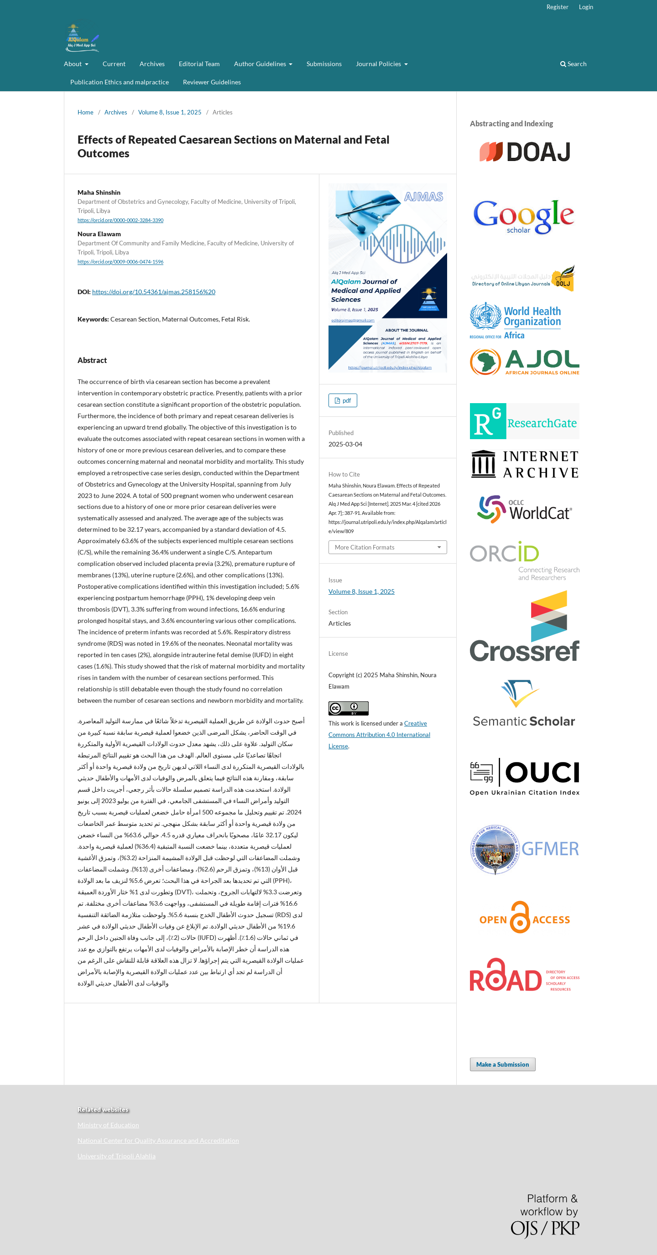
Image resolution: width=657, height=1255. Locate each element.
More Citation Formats (365, 547)
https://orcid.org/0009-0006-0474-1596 (120, 262)
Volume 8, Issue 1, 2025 (170, 112)
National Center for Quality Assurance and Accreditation (158, 1140)
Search (573, 63)
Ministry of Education (108, 1125)
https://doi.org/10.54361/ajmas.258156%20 (153, 292)
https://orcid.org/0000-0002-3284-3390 (120, 220)
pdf (346, 400)
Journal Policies (379, 63)
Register (557, 6)
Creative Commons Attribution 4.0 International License (379, 735)
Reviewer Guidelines (212, 82)
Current (114, 63)
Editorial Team (199, 63)
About (73, 63)
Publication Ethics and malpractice (119, 82)
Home (86, 112)
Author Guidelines (260, 63)
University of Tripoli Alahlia (117, 1156)
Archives (152, 63)
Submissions (324, 63)
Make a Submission (502, 1064)
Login (586, 6)
